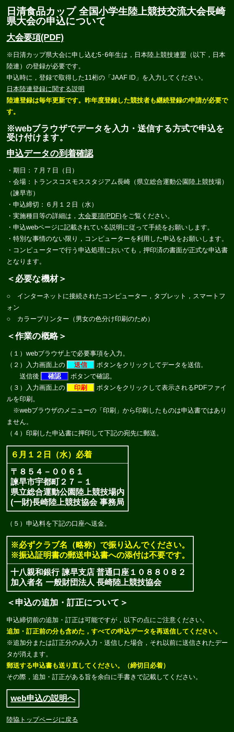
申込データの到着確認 (50, 153)
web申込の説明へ (43, 698)
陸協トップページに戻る (42, 719)
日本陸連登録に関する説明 (46, 88)
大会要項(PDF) (35, 37)
